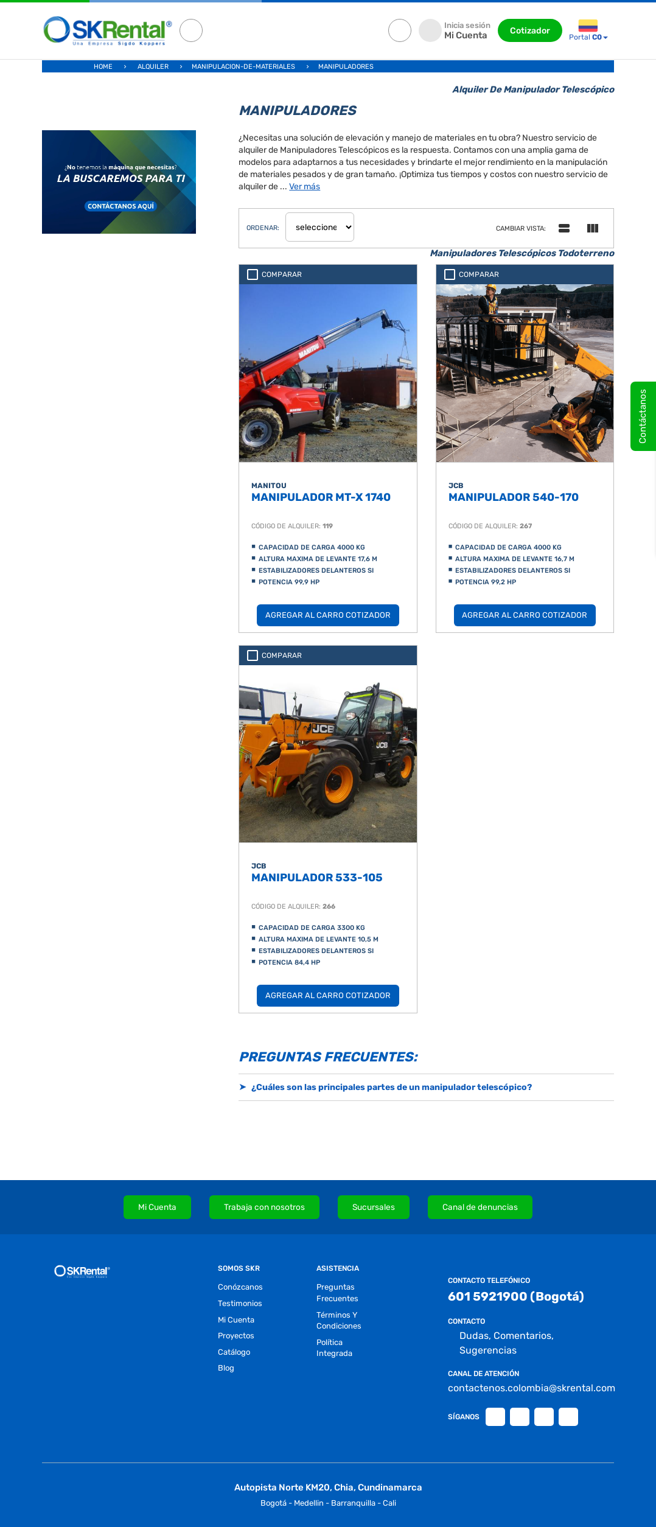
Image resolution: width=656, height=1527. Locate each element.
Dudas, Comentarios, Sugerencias (501, 1343)
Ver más (304, 186)
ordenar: (262, 228)
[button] (426, 1087)
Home (103, 67)
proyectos (236, 1335)
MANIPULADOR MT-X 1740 (321, 497)
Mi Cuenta (236, 1319)
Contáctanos (642, 416)
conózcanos (240, 1286)
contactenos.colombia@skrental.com (525, 1388)
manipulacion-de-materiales (243, 67)
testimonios (240, 1303)
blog (226, 1367)
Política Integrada (334, 1348)
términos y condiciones (338, 1320)
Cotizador (530, 31)
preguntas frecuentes (337, 1292)
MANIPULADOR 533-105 (317, 878)
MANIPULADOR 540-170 (513, 497)
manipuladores (346, 67)
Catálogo (234, 1352)
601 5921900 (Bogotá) (516, 1296)
